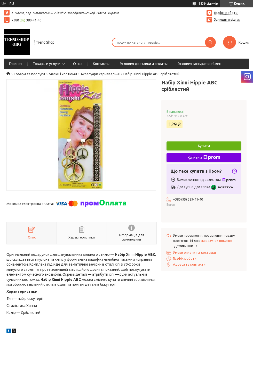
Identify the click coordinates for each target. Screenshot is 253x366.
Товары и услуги (46, 64)
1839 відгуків (208, 3)
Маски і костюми (63, 74)
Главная (15, 64)
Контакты (101, 64)
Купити (204, 146)
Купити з (204, 157)
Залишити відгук (227, 19)
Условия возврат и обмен (199, 64)
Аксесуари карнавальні (100, 74)
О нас (77, 64)
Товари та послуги (29, 74)
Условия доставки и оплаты (144, 64)
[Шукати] (210, 42)
